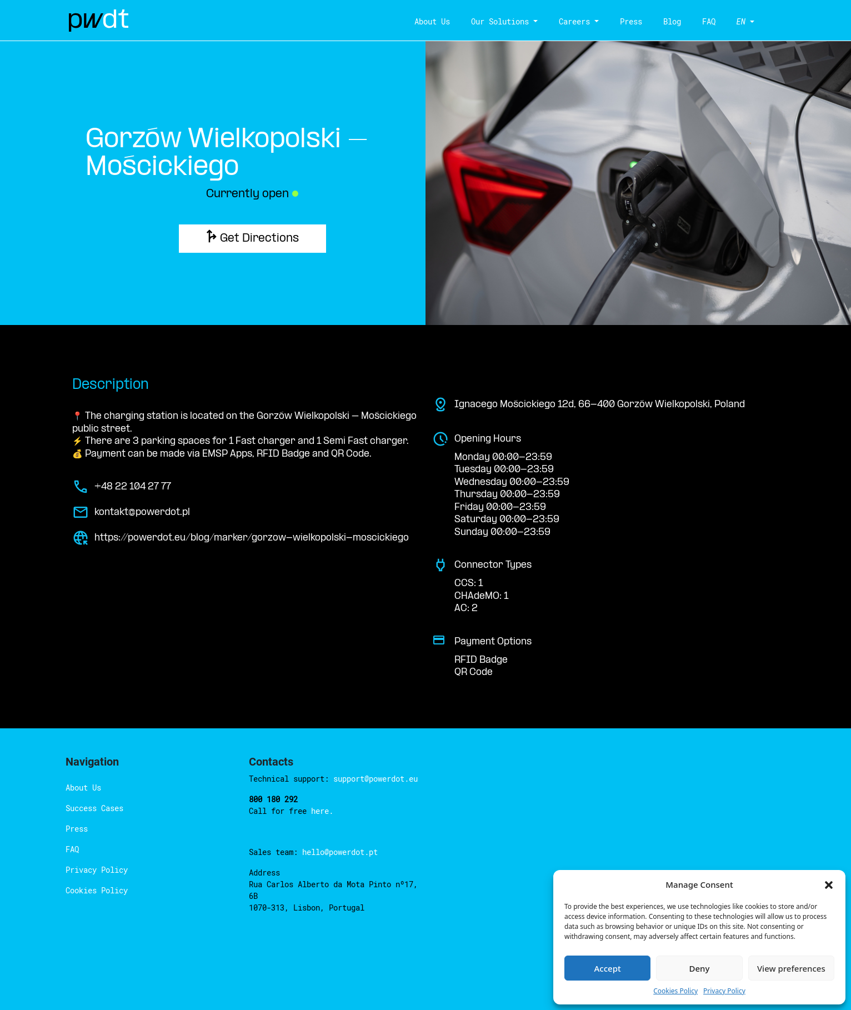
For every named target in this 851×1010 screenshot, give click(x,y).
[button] (828, 884)
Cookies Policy (675, 991)
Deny (699, 968)
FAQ (708, 21)
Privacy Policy (724, 991)
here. (322, 811)
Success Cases (94, 808)
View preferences (791, 968)
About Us (432, 21)
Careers (574, 21)
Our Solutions (500, 21)
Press (631, 21)
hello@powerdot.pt (340, 852)
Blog (672, 21)
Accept (607, 968)
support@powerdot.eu (375, 778)
